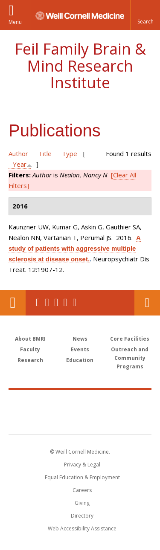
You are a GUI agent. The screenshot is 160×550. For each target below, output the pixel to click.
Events (80, 349)
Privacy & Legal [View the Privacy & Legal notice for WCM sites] (82, 464)
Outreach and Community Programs (129, 358)
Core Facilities (129, 338)
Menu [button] (15, 22)
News (80, 338)
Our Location (13, 303)
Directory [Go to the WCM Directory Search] (82, 515)
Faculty (30, 349)
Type (69, 153)
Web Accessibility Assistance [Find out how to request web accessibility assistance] (82, 528)
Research (30, 360)
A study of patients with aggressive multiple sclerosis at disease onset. (75, 248)
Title (45, 153)
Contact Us (147, 303)
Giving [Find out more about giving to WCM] (82, 503)
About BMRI (30, 338)
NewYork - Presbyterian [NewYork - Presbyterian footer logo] (80, 421)
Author (18, 153)
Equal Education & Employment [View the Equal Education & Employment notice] (82, 477)
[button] (145, 15)
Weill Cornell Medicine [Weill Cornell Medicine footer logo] (80, 403)
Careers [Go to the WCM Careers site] (82, 490)
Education (79, 360)
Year (19, 164)
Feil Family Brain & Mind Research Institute (80, 65)
